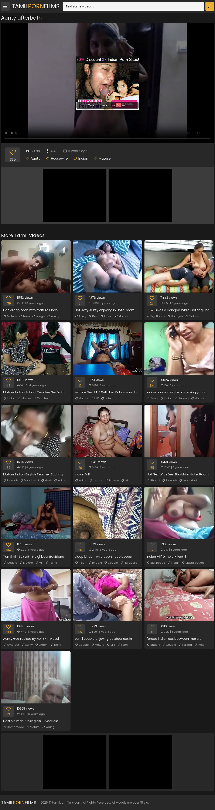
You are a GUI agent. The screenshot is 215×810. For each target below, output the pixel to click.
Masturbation (190, 481)
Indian (83, 158)
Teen (24, 316)
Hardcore (128, 563)
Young (53, 316)
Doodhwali (29, 481)
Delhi (55, 645)
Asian (80, 563)
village (38, 316)
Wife (106, 398)
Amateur (11, 645)
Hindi (46, 481)
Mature (105, 158)
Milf (95, 398)
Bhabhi (153, 481)
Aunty (35, 158)
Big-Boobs (156, 316)
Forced (185, 645)
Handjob (175, 316)
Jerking (182, 398)
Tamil (51, 563)
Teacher (41, 398)
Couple (10, 563)
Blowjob (10, 481)
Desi (93, 316)
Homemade (13, 727)
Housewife (59, 158)
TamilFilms (36, 6)
